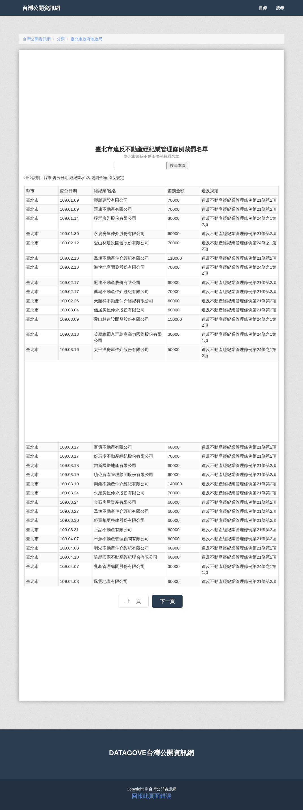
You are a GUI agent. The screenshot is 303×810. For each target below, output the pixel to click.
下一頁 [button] (167, 601)
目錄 (263, 14)
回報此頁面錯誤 (151, 796)
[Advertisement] (151, 95)
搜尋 (280, 14)
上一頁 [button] (133, 601)
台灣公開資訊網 (46, 14)
